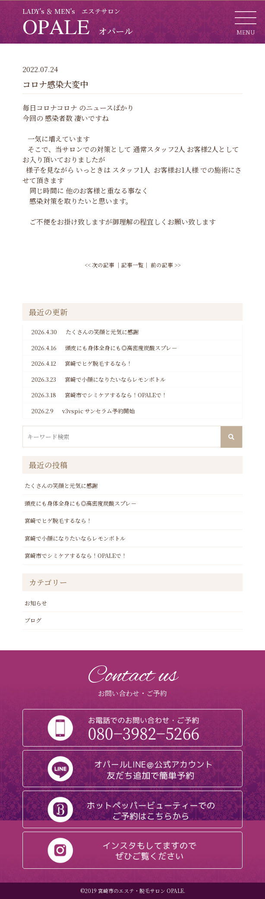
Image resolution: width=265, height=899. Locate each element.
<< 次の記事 (99, 265)
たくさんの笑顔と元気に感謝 (85, 332)
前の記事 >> (165, 265)
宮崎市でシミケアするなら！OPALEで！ (99, 395)
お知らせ (36, 603)
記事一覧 (132, 265)
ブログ (33, 620)
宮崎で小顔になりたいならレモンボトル (99, 379)
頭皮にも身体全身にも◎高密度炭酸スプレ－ (104, 348)
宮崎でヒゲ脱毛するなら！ (82, 363)
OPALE (77, 26)
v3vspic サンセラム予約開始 (83, 411)
